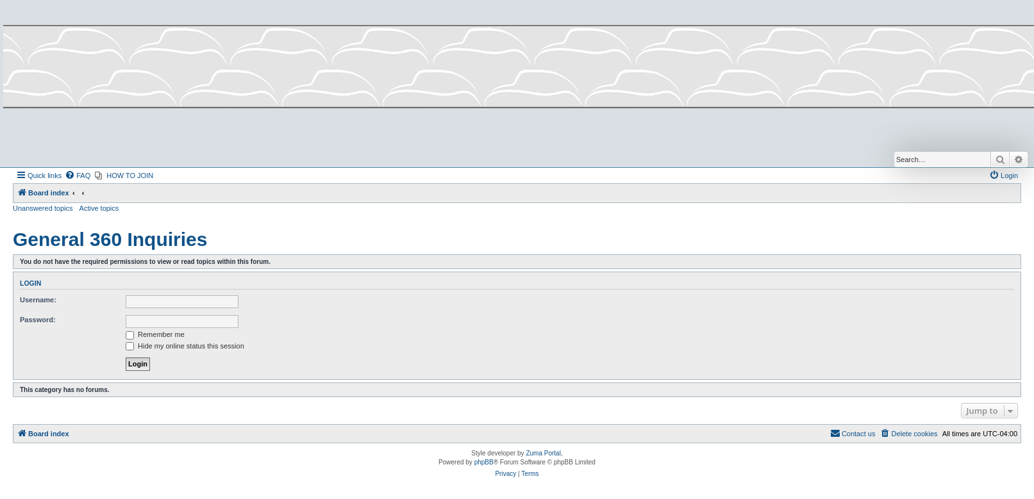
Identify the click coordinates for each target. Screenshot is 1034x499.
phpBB (484, 462)
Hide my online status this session (185, 346)
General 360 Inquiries (110, 239)
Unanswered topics (43, 208)
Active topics (99, 208)
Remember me (155, 334)
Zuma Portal (543, 453)
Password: (38, 319)
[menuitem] (77, 175)
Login (30, 283)
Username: (38, 300)
